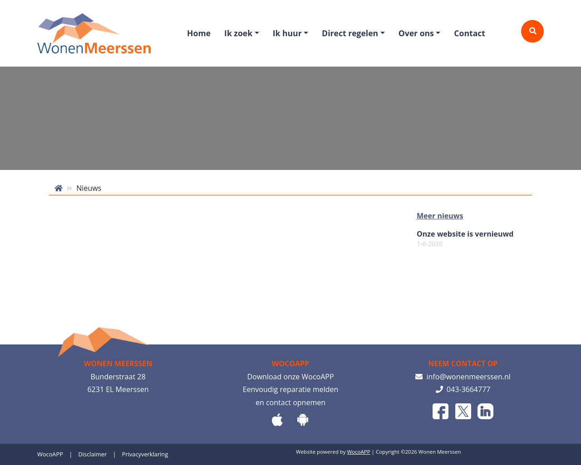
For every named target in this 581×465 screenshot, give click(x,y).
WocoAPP (50, 454)
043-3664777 (463, 389)
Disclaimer (93, 454)
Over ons (416, 33)
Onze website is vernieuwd (465, 239)
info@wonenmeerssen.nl (463, 377)
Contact (469, 33)
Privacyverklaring (145, 454)
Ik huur (287, 33)
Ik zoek (238, 33)
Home (199, 33)
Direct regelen (350, 33)
